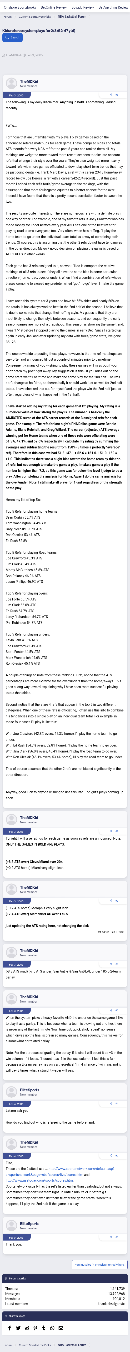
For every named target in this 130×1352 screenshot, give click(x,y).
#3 (116, 900)
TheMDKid (13, 55)
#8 (116, 1237)
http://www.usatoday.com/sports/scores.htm (39, 1180)
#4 (116, 964)
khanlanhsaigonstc (111, 1303)
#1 (116, 94)
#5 (116, 1010)
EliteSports (29, 1090)
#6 (116, 1103)
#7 (116, 1155)
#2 (116, 831)
